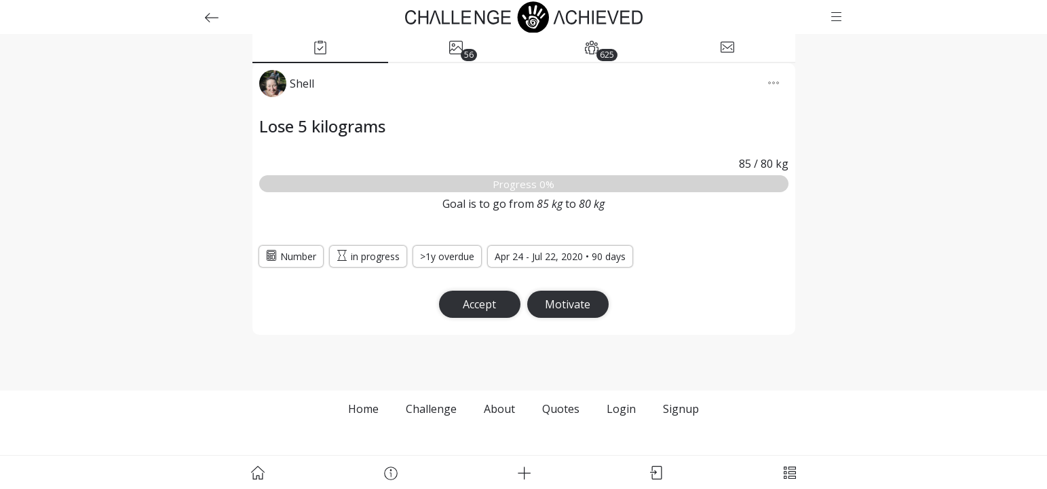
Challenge (431, 408)
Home (363, 408)
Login (621, 408)
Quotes (560, 408)
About (499, 408)
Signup (681, 408)
